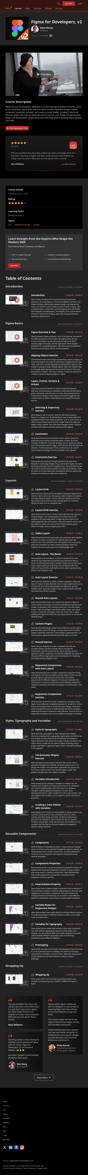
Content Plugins (43, 623)
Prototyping (41, 944)
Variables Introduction (47, 779)
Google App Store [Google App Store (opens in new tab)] (26, 1154)
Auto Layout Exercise (46, 577)
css (9, 224)
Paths (8, 8)
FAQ (4, 1131)
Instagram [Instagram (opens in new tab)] (22, 1147)
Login (80, 3)
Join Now (68, 3)
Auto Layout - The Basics (48, 554)
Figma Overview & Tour (43, 332)
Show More (44, 1077)
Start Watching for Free (17, 128)
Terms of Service (29, 1168)
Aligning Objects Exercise (44, 355)
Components (42, 842)
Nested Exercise (43, 642)
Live (4, 1110)
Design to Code (15, 215)
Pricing (48, 8)
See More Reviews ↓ (69, 164)
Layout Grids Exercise (46, 510)
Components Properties (47, 863)
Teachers (6, 1118)
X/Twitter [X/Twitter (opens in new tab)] (5, 1147)
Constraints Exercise (46, 457)
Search (58, 3)
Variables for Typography (48, 924)
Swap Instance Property (48, 884)
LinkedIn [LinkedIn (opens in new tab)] (11, 1147)
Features (37, 8)
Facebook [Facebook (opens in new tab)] (16, 1147)
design (37, 224)
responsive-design (22, 224)
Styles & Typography (46, 729)
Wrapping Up (42, 974)
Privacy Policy (42, 1168)
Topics (5, 1114)
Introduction (38, 295)
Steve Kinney (46, 27)
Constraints (41, 433)
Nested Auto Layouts (46, 598)
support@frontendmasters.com (21, 1161)
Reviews (6, 1122)
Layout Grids (42, 489)
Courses (18, 8)
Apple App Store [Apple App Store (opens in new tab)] (9, 1154)
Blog (28, 8)
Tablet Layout (42, 533)
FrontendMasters (18, 3)
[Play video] (44, 74)
